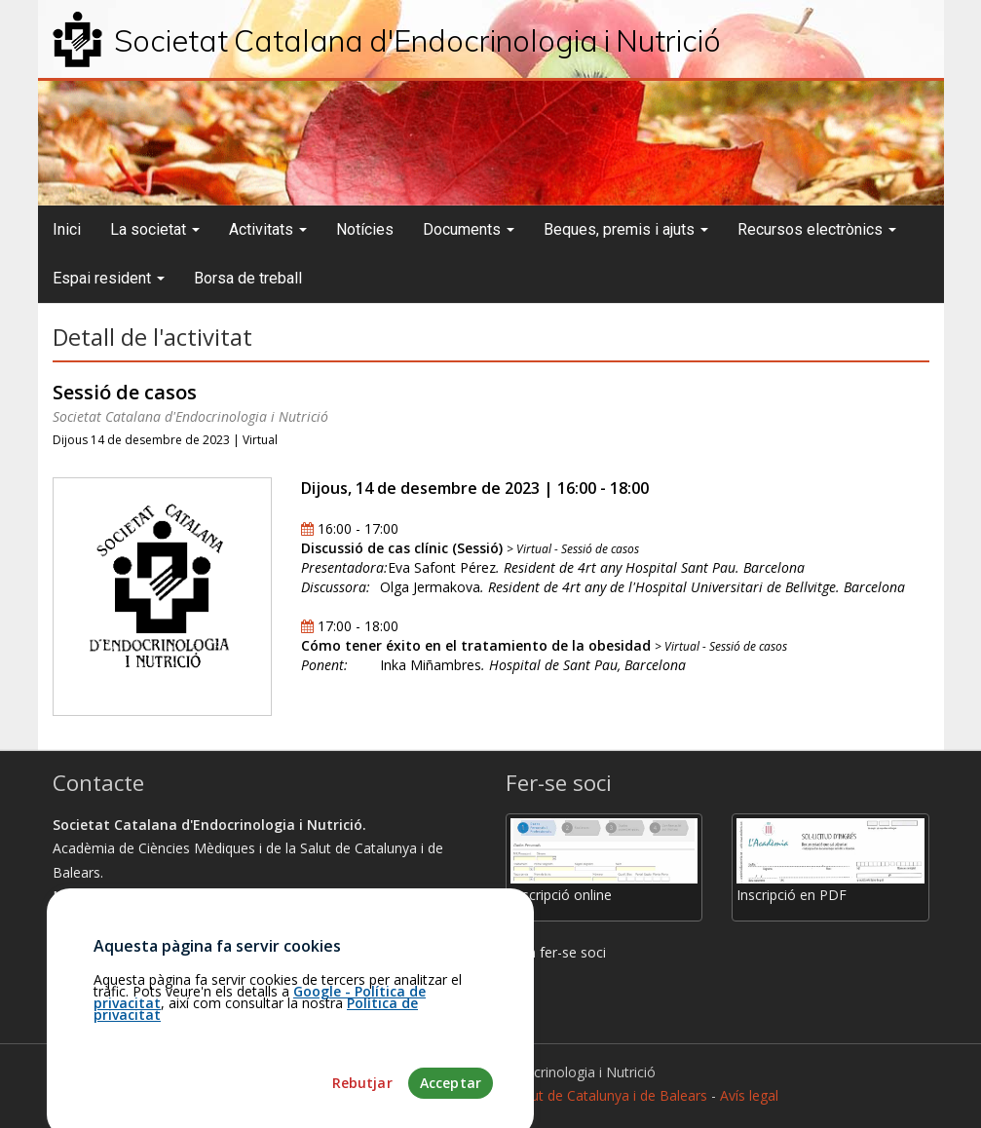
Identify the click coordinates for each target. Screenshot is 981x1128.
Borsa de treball (248, 278)
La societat (155, 229)
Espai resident (109, 278)
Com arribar (99, 943)
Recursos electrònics (816, 229)
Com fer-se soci (556, 952)
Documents (468, 229)
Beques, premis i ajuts (626, 229)
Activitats (268, 229)
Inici (67, 229)
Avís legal (749, 1095)
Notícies (365, 229)
